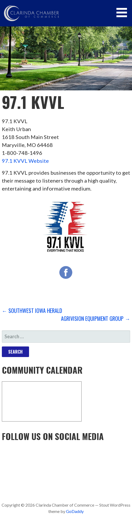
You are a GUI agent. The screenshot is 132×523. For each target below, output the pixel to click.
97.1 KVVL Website (25, 161)
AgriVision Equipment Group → (95, 318)
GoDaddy (75, 511)
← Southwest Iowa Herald (32, 310)
